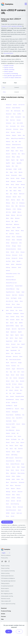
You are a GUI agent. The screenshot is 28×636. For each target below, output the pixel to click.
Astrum (8, 381)
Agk (17, 160)
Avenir (12, 470)
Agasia (7, 160)
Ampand (8, 494)
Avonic (19, 436)
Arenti (7, 503)
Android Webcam (10, 288)
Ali (17, 203)
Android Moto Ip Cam (11, 282)
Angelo (18, 292)
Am (7, 233)
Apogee (8, 328)
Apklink (21, 322)
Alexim (18, 199)
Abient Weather (16, 107)
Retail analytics (5, 588)
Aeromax (14, 153)
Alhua (13, 203)
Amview (8, 258)
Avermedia (8, 421)
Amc (20, 242)
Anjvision (8, 295)
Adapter (14, 135)
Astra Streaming (15, 503)
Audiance (19, 393)
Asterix (22, 374)
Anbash (18, 261)
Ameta (19, 249)
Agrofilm (8, 163)
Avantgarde (15, 411)
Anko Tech (14, 295)
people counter (9, 65)
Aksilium (13, 488)
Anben (12, 264)
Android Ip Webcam (11, 279)
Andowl (8, 497)
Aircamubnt (14, 175)
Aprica (13, 467)
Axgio (21, 445)
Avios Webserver (10, 430)
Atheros (20, 384)
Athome (8, 387)
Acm (14, 123)
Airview (17, 184)
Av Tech (8, 402)
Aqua (16, 338)
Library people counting (7, 596)
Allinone (13, 215)
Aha (13, 166)
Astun (12, 381)
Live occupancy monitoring (8, 570)
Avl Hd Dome (9, 436)
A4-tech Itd (21, 104)
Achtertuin (8, 123)
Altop (22, 230)
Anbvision (14, 267)
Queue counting (5, 568)
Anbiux (18, 494)
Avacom (17, 408)
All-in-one (19, 215)
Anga (18, 288)
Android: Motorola (15, 464)
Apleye (17, 325)
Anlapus (19, 497)
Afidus (13, 156)
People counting (5, 565)
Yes (9, 631)
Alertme (13, 199)
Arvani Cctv (13, 362)
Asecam (8, 368)
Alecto (7, 199)
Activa (21, 129)
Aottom (13, 500)
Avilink (13, 479)
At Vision (14, 384)
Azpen (18, 451)
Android (8, 270)
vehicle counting (9, 69)
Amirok (12, 252)
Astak (17, 374)
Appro (12, 335)
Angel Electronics (10, 292)
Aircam (7, 175)
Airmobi (12, 178)
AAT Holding (14, 454)
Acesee (19, 120)
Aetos (23, 153)
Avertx (14, 421)
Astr (11, 378)
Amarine (8, 236)
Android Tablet (18, 285)
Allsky (12, 218)
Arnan (20, 356)
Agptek (22, 160)
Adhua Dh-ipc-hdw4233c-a (18, 138)
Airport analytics (5, 591)
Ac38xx (19, 113)
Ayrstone (20, 448)
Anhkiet (13, 497)
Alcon (19, 196)
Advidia (8, 147)
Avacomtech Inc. (10, 460)
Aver (13, 417)
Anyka (13, 476)
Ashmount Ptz (20, 368)
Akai (11, 190)
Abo (22, 479)
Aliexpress (8, 209)
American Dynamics (11, 249)
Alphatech (13, 473)
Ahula (7, 464)
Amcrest (8, 246)
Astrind (15, 378)
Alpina (13, 227)
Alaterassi (8, 196)
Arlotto (7, 353)
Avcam (12, 516)
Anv (16, 310)
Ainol (15, 172)
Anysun (22, 313)
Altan (12, 230)
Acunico (19, 132)
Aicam (7, 488)
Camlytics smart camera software (11, 26)
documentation (8, 53)
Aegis (12, 150)
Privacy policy (4, 557)
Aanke (18, 479)
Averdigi (8, 479)
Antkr (7, 310)
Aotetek (12, 319)
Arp (7, 359)
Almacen (17, 218)
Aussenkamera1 (10, 399)
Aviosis (17, 470)
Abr (12, 110)
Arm (12, 353)
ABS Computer (10, 457)
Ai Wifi (19, 169)
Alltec (7, 473)
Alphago (8, 491)
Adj (13, 141)
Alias (12, 206)
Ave (23, 414)
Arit (19, 350)
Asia (7, 371)
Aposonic (14, 328)
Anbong (8, 267)
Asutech (22, 381)
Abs (23, 110)
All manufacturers (7, 522)
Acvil (7, 485)
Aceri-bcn (12, 120)
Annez (7, 298)
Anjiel (23, 292)
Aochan (12, 316)
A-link (14, 209)
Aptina (11, 338)
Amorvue (8, 255)
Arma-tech (17, 353)
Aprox (22, 335)
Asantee (13, 365)
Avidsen (8, 427)
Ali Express (22, 203)
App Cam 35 (21, 328)
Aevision (8, 156)
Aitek (10, 187)
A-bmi (7, 110)
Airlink (20, 175)
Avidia (23, 424)
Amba (13, 239)
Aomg (17, 316)
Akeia (19, 190)
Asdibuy (18, 476)
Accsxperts (18, 117)
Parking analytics (5, 583)
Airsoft (7, 181)
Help (2, 619)
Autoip (17, 399)
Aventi (19, 510)
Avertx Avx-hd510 (10, 424)
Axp (15, 448)
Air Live (22, 470)
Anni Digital (14, 298)
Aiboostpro (18, 485)
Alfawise (8, 203)
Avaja (22, 408)
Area (18, 344)
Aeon (17, 150)
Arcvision (13, 344)
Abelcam (8, 107)
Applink (20, 331)
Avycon (22, 442)
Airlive (7, 178)
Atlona (14, 507)
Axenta (11, 445)
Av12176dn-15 (9, 405)
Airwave (23, 184)
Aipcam (20, 172)
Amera (19, 246)
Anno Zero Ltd (9, 301)
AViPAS (7, 513)
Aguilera (8, 166)
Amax (13, 236)
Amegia (14, 246)
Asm (19, 371)
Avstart (13, 513)
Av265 (15, 405)
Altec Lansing (21, 473)
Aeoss (21, 150)
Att (7, 390)
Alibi (17, 206)
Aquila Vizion (9, 341)
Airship (17, 178)
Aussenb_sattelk (20, 396)
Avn (15, 436)
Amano (17, 233)
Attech (11, 390)
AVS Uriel (18, 460)
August (23, 467)
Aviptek (8, 433)
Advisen (13, 147)
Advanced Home (16, 144)
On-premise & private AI (7, 585)
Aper (7, 322)
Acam (7, 117)
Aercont (8, 153)
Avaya (7, 470)
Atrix (22, 387)
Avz (7, 445)
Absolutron (8, 113)
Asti (7, 378)
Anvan (20, 310)
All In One (8, 212)
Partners (3, 616)
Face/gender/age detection (8, 580)
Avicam (18, 424)
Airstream (19, 181)
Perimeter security (5, 598)
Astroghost (21, 378)
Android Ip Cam (10, 276)
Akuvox (15, 193)
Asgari (13, 368)
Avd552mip (18, 414)
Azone (13, 451)
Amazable (19, 236)
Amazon (8, 239)
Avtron (13, 442)
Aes (19, 153)
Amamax (11, 233)
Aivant (15, 187)
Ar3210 (15, 341)
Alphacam (16, 224)
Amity (17, 252)
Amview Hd (14, 258)
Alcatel (14, 196)
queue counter (8, 67)
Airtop (12, 184)
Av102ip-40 (14, 402)
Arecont (8, 347)
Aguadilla (19, 163)
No (19, 631)
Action (22, 126)
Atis (13, 387)
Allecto (19, 212)
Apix (16, 322)
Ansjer (22, 464)
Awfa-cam (19, 513)
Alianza (8, 206)
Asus (17, 381)
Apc (22, 319)
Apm (22, 325)
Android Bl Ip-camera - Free (13, 273)
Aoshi (22, 316)
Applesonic (13, 331)
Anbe (13, 494)
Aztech (8, 454)
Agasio (13, 160)
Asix (15, 371)
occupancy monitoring (11, 73)
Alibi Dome (22, 206)
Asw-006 (8, 384)
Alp (12, 221)
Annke (19, 298)
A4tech (15, 104)
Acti (18, 126)
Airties (7, 184)
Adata (19, 135)
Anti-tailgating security (7, 593)
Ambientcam (14, 242)
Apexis (11, 322)
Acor (7, 126)
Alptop (7, 230)
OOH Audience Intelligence (8, 578)
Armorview (8, 356)
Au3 (14, 393)
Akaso (15, 190)
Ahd (17, 166)
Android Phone (9, 285)
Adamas (8, 135)
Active (7, 132)
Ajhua (19, 187)
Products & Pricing (6, 611)
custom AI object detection (12, 77)
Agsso (13, 163)
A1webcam (8, 104)
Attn (21, 390)
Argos (20, 347)
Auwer (22, 399)
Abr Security (17, 110)
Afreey (18, 156)
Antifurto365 (9, 307)
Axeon (16, 445)
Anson (13, 304)
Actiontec (15, 129)
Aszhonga (8, 507)
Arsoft (7, 362)
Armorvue (15, 356)
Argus (7, 350)
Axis (7, 448)
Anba (13, 261)
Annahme (21, 295)
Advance (8, 144)
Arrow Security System (15, 359)
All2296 (14, 212)
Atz (10, 393)
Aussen (12, 396)
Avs (19, 439)
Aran (20, 341)
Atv (7, 393)
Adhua (7, 138)
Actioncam (8, 129)
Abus (14, 113)
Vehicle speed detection (7, 575)
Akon (7, 193)
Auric (7, 396)
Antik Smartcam (18, 307)
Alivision (19, 488)
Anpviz (16, 301)
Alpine (18, 227)
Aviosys (18, 430)
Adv (20, 141)
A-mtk (20, 255)
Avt (23, 439)
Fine (4, 87)
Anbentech (19, 264)
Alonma (8, 221)
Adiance (8, 141)
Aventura (8, 417)
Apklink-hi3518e (10, 325)
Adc (24, 135)
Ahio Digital (9, 169)
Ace (24, 117)
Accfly (12, 117)
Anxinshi (8, 476)
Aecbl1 (7, 150)
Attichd (16, 390)
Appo (7, 335)
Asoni (23, 371)
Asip (11, 371)
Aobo (7, 316)
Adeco (11, 485)
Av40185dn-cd (9, 408)
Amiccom (20, 491)
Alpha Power (9, 224)
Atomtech (20, 507)
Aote (7, 319)
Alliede (7, 215)
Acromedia (13, 126)
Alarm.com (21, 193)
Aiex (7, 172)
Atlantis (17, 387)
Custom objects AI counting (8, 603)
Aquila (20, 338)
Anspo (18, 304)
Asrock (12, 374)
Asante (8, 365)
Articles (3, 613)
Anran (21, 301)
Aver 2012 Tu (19, 417)
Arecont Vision (18, 457)
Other (4, 92)
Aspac (7, 374)
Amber (7, 242)
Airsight (23, 178)
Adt (16, 141)
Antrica (12, 310)
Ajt (23, 187)
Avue (17, 442)
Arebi (18, 467)
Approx (17, 335)
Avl (17, 433)
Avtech (8, 442)
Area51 (23, 344)
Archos (7, 344)
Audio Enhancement (11, 510)
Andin (19, 267)
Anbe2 (7, 264)
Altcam (17, 230)
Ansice (7, 500)
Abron (7, 482)
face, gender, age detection (12, 75)
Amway (21, 258)
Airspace (13, 181)
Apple (7, 331)
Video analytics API (6, 601)
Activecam (21, 482)
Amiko (7, 252)
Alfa (23, 199)
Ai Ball (15, 169)
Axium (11, 448)
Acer (7, 120)
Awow (7, 516)
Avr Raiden (14, 439)
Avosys (7, 439)
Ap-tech (19, 500)
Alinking (19, 209)
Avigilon (14, 427)
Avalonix (8, 411)
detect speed (8, 71)
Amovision (14, 255)
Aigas (11, 172)
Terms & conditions (6, 555)
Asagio (20, 362)
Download (3, 608)
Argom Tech (15, 347)
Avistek (13, 433)
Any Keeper (9, 313)
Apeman (8, 467)
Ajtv (7, 190)
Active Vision (14, 482)
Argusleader (14, 350)
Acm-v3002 (20, 123)
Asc (18, 365)
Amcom (14, 491)
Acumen (13, 132)
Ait (6, 187)
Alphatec (8, 227)
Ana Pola (8, 261)
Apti (7, 338)
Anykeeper (16, 313)
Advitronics (20, 147)
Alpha (16, 221)
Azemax (8, 451)
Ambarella (19, 239)
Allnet (7, 218)
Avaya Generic (9, 414)
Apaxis (17, 319)
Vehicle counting (5, 573)
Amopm (23, 252)
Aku (11, 193)
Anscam (8, 304)
